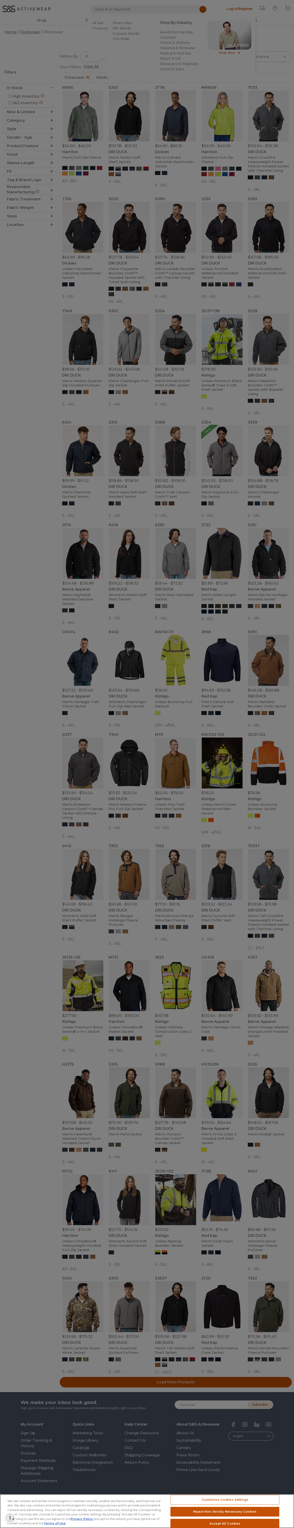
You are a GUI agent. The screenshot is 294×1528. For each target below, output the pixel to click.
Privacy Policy (82, 1525)
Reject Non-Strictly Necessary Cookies (225, 1518)
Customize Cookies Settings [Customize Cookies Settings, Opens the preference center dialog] (225, 1506)
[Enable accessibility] (27, 1517)
